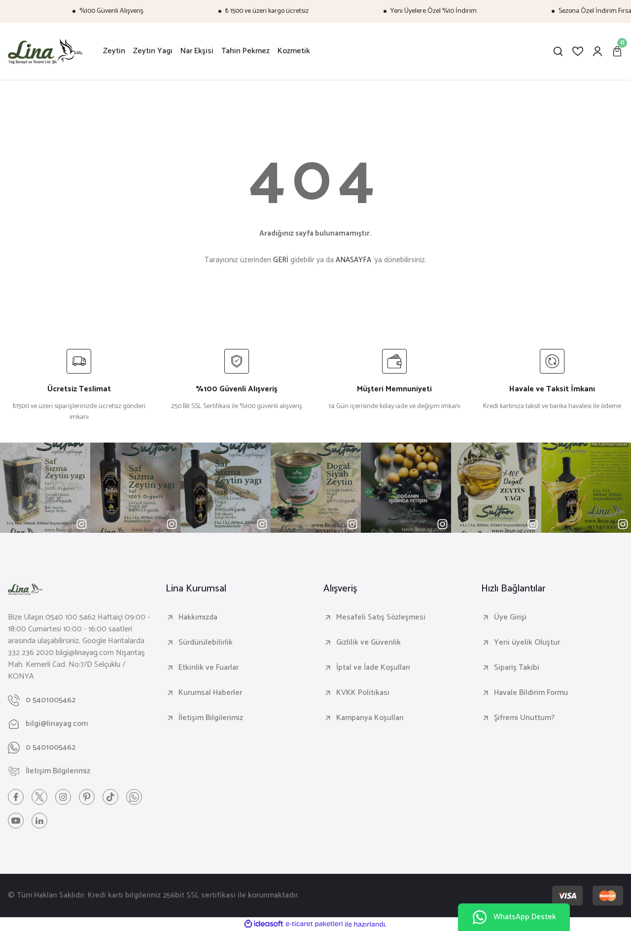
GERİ (280, 260)
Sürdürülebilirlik (205, 643)
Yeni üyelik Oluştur (527, 643)
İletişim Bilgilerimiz (210, 718)
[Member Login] (597, 51)
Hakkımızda (197, 617)
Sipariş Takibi (516, 668)
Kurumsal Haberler (210, 693)
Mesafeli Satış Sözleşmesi (380, 617)
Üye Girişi (510, 617)
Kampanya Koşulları (370, 718)
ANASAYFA (353, 260)
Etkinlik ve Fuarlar (208, 668)
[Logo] (45, 51)
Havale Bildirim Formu (531, 693)
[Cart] (617, 51)
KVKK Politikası (362, 693)
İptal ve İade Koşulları (373, 668)
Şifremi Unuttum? (524, 718)
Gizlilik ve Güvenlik (368, 643)
